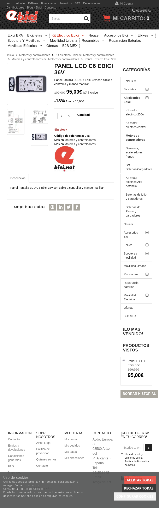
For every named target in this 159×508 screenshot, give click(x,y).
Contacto (50, 7)
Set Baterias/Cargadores (139, 167)
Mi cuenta (126, 3)
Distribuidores (15, 7)
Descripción (17, 178)
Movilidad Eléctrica (24, 46)
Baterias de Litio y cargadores (136, 196)
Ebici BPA (15, 35)
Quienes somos (46, 459)
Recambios (93, 41)
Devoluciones (91, 3)
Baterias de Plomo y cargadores (133, 211)
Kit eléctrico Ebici (68, 35)
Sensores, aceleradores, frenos (134, 152)
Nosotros (66, 3)
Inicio (9, 3)
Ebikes (145, 35)
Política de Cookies (31, 489)
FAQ (11, 466)
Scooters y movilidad (26, 41)
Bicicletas (37, 35)
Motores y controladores (80, 140)
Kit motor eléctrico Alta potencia (134, 182)
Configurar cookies (134, 496)
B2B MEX (70, 46)
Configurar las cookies (57, 496)
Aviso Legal (43, 442)
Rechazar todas (138, 488)
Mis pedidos (72, 445)
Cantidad (83, 114)
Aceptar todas (140, 480)
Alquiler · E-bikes (27, 3)
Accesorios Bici (118, 35)
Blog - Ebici (34, 7)
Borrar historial (139, 393)
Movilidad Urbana (63, 41)
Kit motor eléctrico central (136, 125)
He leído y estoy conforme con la (135, 459)
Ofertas (52, 46)
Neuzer (94, 35)
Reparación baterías (125, 41)
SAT (77, 3)
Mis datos (70, 451)
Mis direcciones (74, 458)
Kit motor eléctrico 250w (135, 112)
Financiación (49, 3)
